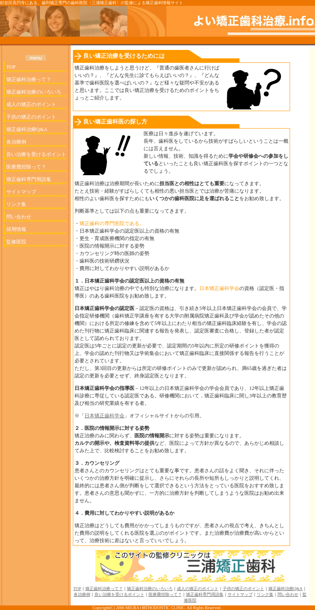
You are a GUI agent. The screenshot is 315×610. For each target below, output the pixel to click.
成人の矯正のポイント (31, 104)
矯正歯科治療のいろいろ (33, 92)
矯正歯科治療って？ (28, 79)
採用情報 (16, 229)
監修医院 (16, 242)
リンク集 (16, 204)
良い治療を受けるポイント (36, 154)
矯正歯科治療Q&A (26, 129)
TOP (10, 67)
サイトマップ (21, 192)
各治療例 (16, 142)
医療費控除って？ (26, 167)
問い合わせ (18, 217)
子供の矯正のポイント (31, 117)
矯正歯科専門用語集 (28, 179)
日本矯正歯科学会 (104, 416)
